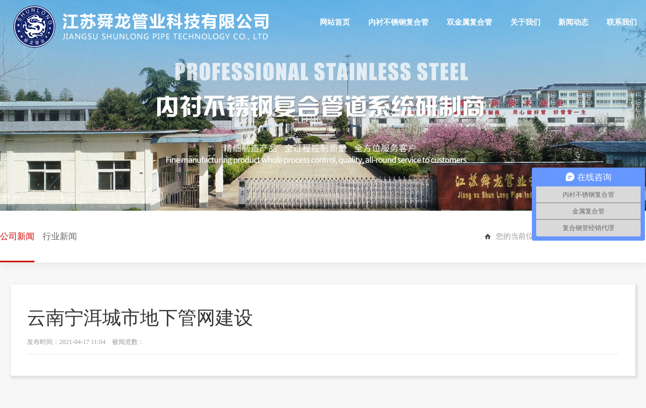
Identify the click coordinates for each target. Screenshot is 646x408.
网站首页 (335, 22)
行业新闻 (60, 236)
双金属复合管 (469, 22)
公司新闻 (17, 247)
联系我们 (622, 22)
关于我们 (525, 22)
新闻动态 (573, 22)
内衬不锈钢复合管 (398, 22)
